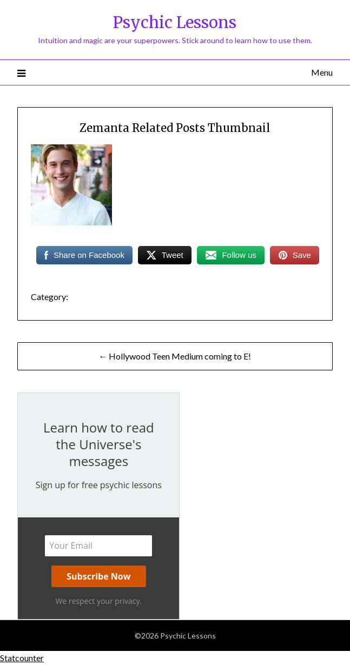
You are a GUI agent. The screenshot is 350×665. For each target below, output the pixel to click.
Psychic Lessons (174, 22)
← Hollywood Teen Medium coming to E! (174, 356)
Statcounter (22, 658)
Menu (322, 72)
